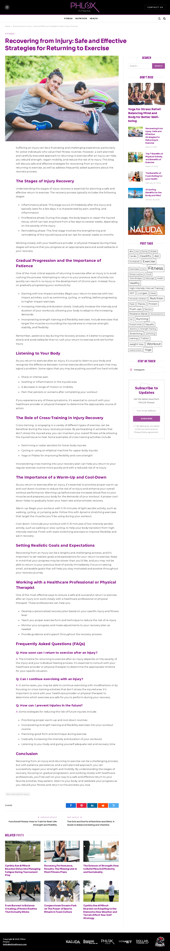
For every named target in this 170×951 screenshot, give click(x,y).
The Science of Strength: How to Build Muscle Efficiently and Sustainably (101, 869)
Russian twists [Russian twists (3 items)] (135, 324)
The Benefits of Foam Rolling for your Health (153, 176)
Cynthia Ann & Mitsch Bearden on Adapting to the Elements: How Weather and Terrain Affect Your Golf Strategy (100, 912)
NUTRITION (81, 18)
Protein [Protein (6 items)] (153, 303)
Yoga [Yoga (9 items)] (148, 349)
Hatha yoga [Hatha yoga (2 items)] (149, 278)
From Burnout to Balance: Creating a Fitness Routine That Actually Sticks (21, 908)
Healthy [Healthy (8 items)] (135, 283)
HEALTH (94, 18)
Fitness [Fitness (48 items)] (155, 268)
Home (7, 26)
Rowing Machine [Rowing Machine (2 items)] (157, 314)
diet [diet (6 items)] (156, 256)
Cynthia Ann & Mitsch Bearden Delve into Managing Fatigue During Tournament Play (22, 870)
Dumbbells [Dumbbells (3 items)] (134, 262)
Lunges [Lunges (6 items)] (142, 293)
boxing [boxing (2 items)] (144, 251)
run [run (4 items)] (131, 319)
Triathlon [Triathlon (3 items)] (145, 338)
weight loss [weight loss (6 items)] (137, 344)
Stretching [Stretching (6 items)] (136, 333)
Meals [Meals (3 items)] (153, 293)
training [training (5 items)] (133, 338)
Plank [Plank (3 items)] (131, 304)
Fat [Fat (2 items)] (143, 269)
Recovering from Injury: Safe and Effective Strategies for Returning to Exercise (154, 135)
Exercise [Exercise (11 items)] (149, 261)
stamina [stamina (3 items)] (133, 329)
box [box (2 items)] (137, 251)
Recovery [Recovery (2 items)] (148, 309)
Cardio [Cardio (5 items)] (133, 256)
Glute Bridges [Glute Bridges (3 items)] (135, 278)
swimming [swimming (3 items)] (150, 334)
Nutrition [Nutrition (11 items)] (156, 298)
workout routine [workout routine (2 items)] (135, 350)
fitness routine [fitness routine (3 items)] (136, 274)
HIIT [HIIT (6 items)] (132, 293)
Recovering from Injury (17, 794)
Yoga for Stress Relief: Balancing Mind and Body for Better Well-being (144, 115)
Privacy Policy (140, 432)
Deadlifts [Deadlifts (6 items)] (145, 256)
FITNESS (68, 18)
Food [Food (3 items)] (148, 274)
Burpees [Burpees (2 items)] (154, 251)
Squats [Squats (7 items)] (149, 324)
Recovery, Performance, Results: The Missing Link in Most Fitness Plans (60, 869)
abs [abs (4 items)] (131, 251)
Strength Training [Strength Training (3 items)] (148, 329)
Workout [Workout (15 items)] (154, 344)
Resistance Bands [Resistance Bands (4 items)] (138, 314)
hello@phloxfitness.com (15, 944)
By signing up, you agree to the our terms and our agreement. (146, 429)
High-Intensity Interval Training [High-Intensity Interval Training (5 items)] (146, 288)
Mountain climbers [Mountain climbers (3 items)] (138, 299)
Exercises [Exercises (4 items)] (134, 269)
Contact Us (155, 7)
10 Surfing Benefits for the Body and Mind (153, 192)
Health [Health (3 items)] (160, 278)
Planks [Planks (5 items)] (141, 304)
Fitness (10, 33)
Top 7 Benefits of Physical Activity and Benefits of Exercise (154, 158)
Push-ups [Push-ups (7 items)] (136, 309)
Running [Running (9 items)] (142, 319)
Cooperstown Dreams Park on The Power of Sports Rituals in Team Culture (60, 908)
